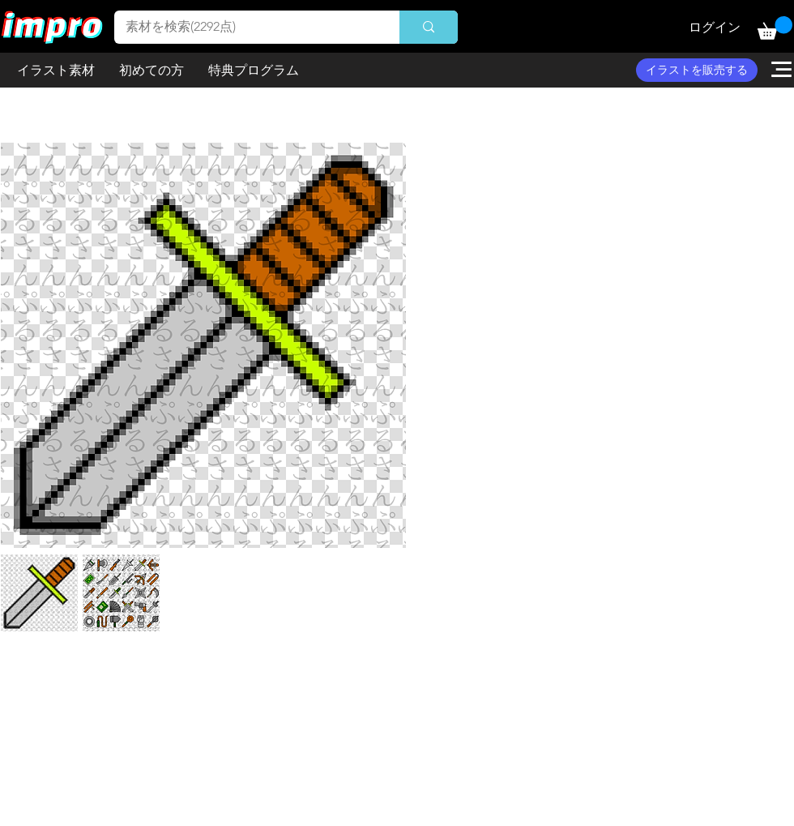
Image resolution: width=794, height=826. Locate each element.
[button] (775, 28)
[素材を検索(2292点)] (245, 27)
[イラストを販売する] (697, 70)
